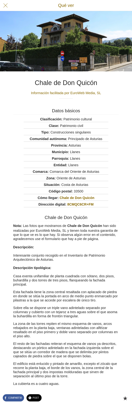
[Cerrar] (5, 5)
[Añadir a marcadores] (125, 398)
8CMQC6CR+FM (80, 204)
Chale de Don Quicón (77, 198)
